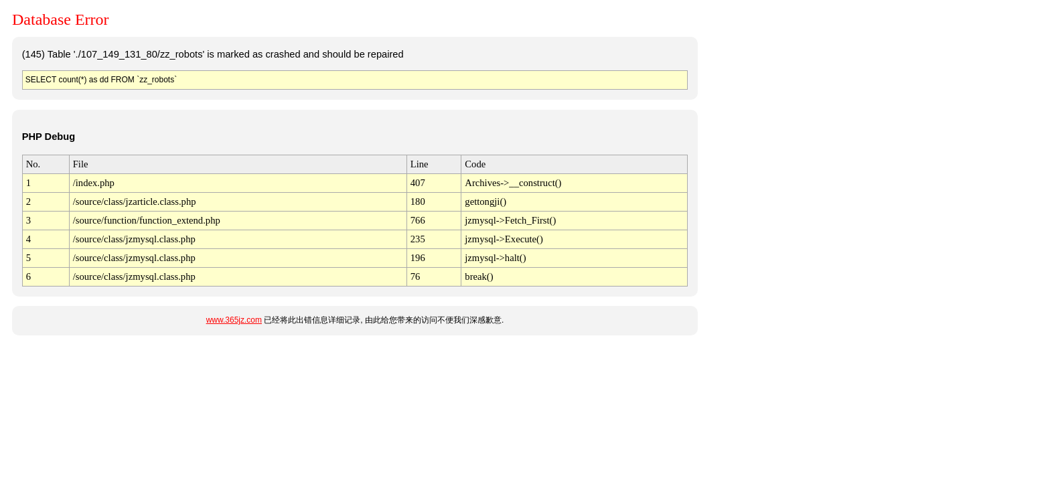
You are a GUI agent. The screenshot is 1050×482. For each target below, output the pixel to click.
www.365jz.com (234, 320)
